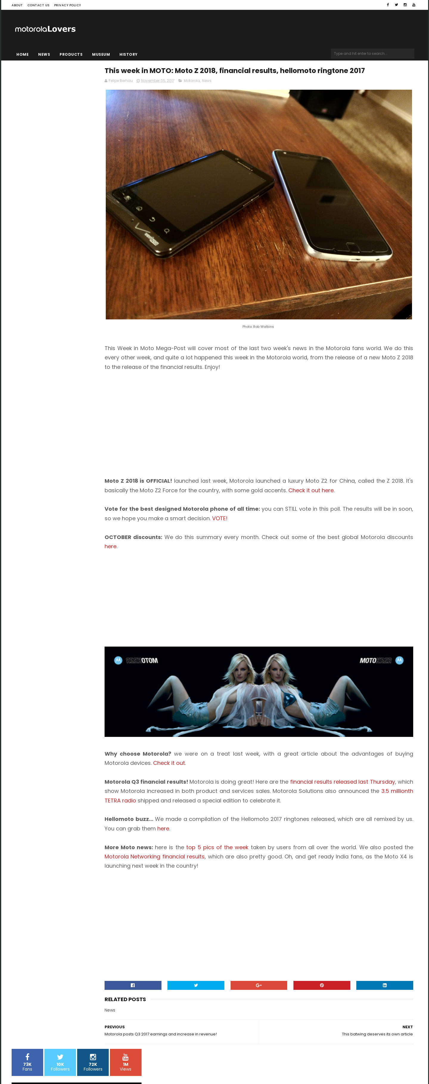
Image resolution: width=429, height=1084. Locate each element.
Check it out (245, 733)
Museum (101, 54)
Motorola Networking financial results (249, 836)
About (17, 5)
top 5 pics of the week (264, 827)
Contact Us (38, 5)
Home (22, 54)
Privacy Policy (67, 5)
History (128, 54)
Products (71, 54)
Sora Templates (49, 1061)
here (213, 531)
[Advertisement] (204, 398)
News (44, 54)
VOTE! (328, 503)
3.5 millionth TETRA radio (267, 771)
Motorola (241, 94)
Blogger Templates (87, 1061)
